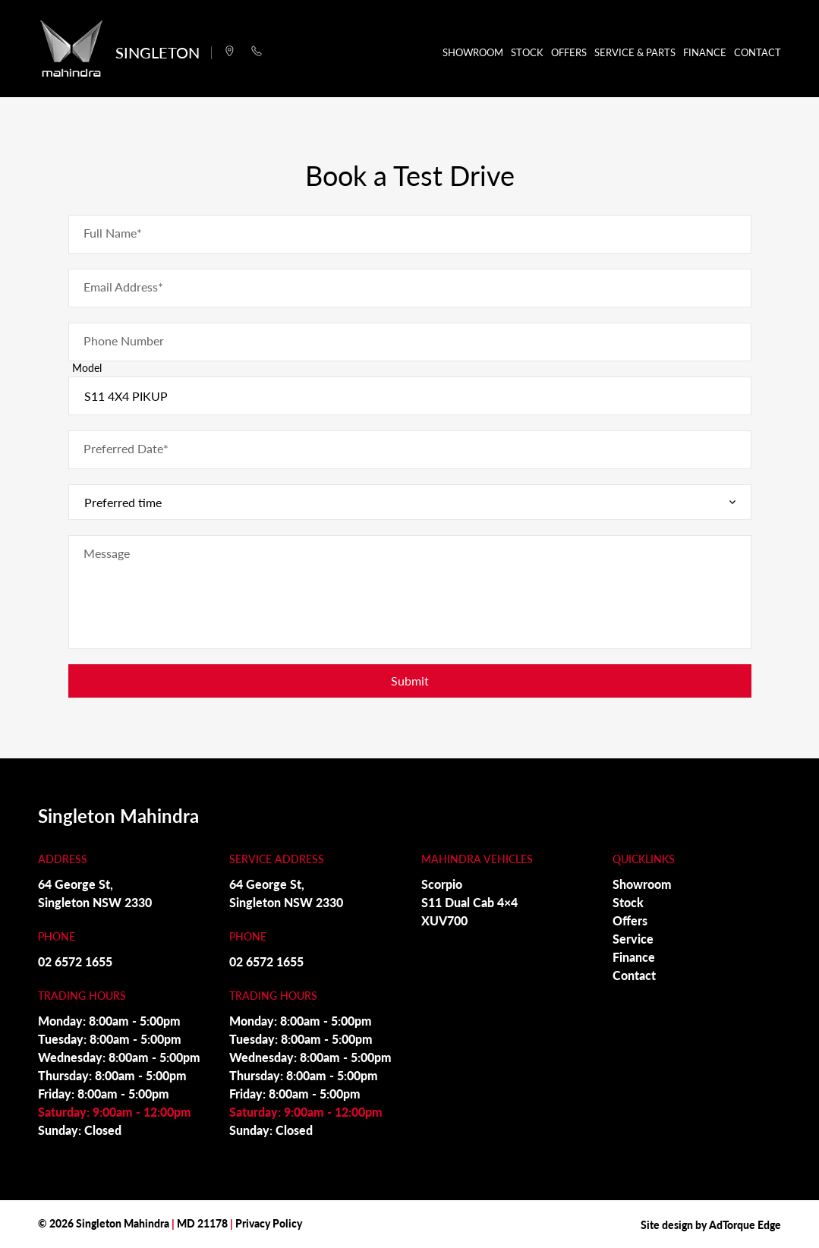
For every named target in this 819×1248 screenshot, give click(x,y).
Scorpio (441, 884)
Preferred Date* (126, 448)
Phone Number (123, 340)
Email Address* (123, 286)
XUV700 (444, 920)
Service (633, 938)
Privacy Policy (268, 1223)
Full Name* (112, 232)
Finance (704, 52)
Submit (410, 680)
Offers (569, 52)
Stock (527, 52)
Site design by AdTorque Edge (711, 1224)
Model (87, 367)
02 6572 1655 (75, 961)
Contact (757, 52)
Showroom (473, 52)
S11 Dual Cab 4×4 (469, 902)
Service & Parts (635, 52)
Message (106, 553)
